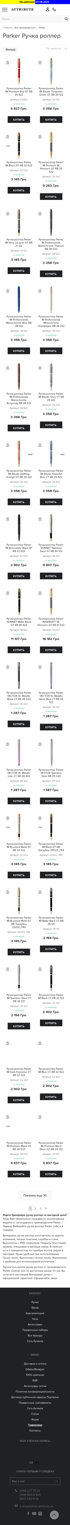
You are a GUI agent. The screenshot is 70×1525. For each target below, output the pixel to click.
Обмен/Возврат (35, 1369)
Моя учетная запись (35, 1441)
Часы (35, 1318)
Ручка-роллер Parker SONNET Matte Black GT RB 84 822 (19, 622)
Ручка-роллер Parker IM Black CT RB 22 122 (51, 996)
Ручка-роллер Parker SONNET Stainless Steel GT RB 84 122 (51, 548)
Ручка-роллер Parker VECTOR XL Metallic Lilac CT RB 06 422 (19, 773)
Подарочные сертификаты (35, 1402)
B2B (35, 1380)
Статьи (35, 1413)
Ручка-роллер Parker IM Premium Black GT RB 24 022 (19, 1146)
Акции (35, 1419)
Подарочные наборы (35, 1330)
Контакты (35, 1430)
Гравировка (35, 1425)
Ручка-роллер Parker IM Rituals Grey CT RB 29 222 (51, 397)
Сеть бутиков (35, 1341)
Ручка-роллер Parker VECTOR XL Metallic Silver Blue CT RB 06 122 (51, 697)
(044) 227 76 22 (30, 1488)
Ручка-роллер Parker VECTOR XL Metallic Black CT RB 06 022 (19, 696)
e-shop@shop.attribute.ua (36, 1504)
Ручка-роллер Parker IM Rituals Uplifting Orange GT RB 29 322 (19, 474)
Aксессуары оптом (35, 1386)
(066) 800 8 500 (30, 1492)
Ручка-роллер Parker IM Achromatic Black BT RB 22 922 (18, 548)
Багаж (35, 1307)
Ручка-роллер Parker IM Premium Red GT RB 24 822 (18, 91)
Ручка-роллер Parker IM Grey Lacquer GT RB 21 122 (18, 242)
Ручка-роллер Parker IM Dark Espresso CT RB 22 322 (19, 1072)
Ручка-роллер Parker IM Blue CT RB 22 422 (51, 1070)
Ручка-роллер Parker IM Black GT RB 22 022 (18, 164)
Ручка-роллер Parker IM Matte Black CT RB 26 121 (51, 921)
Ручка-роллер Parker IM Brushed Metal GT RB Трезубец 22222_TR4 (19, 922)
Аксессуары (35, 1324)
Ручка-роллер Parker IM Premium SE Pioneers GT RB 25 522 (51, 167)
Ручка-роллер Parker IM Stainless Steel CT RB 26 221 (19, 998)
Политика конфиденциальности (35, 1391)
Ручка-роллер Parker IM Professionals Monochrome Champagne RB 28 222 (51, 321)
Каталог (35, 1293)
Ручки (35, 1302)
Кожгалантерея (35, 1313)
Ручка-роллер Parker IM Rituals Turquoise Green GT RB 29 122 (51, 91)
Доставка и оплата (35, 1363)
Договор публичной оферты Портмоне (35, 1397)
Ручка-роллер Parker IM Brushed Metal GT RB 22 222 (19, 847)
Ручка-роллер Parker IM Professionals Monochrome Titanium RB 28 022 (51, 244)
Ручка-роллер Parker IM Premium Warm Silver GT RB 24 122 (51, 1146)
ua (31, 1460)
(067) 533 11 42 (29, 1496)
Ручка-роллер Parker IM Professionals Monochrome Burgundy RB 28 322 (19, 398)
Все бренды (35, 1335)
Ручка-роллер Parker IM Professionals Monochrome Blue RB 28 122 (19, 321)
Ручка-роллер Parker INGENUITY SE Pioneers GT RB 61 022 (51, 622)
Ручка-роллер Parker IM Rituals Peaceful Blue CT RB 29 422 (51, 474)
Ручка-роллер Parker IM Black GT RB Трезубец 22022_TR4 (51, 847)
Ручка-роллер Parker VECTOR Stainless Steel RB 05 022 (51, 773)
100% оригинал (35, 1375)
